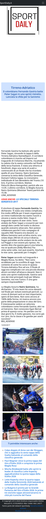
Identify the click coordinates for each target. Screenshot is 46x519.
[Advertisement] (23, 57)
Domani (5, 178)
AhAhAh (23, 508)
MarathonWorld (37, 506)
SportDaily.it (6, 3)
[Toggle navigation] (43, 3)
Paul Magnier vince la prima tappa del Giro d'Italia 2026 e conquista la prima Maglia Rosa (23, 463)
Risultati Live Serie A (23, 511)
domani (13, 294)
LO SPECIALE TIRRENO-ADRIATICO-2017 (20, 200)
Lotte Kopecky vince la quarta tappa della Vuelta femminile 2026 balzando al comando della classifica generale (24, 482)
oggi (32, 262)
